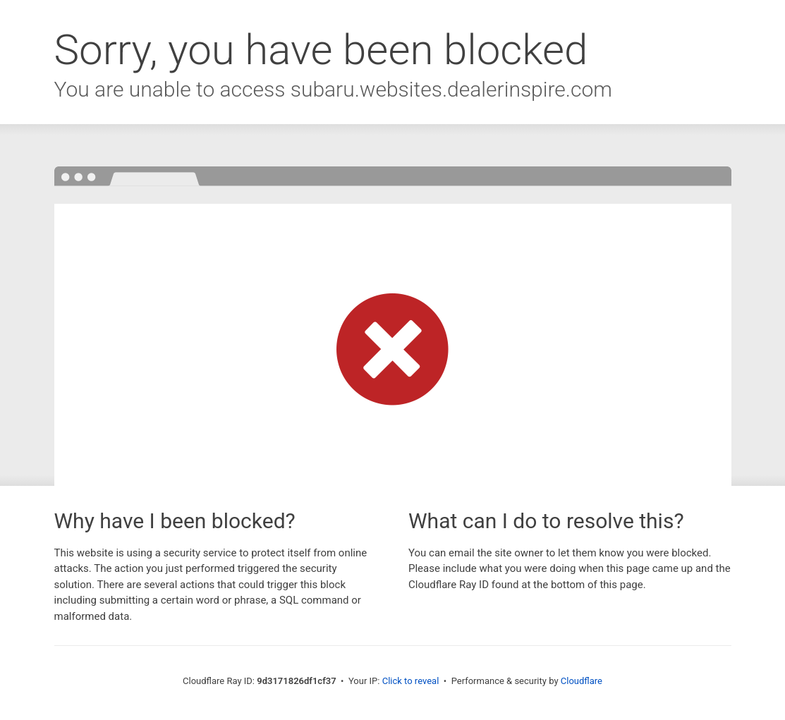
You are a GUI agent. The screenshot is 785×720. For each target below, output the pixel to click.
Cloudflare (581, 681)
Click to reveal (410, 681)
